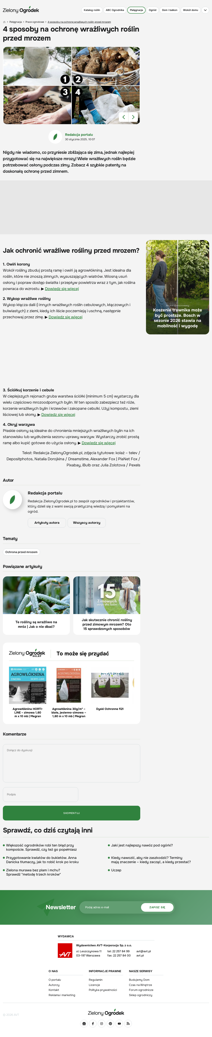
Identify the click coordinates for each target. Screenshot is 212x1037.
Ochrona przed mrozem (21, 552)
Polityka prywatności (103, 990)
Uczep (116, 870)
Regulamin (96, 980)
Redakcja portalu (79, 135)
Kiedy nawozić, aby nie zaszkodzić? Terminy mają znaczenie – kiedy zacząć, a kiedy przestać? (151, 860)
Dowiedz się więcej (62, 288)
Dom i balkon (169, 10)
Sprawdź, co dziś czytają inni (48, 830)
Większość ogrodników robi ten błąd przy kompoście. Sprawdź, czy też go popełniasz (41, 847)
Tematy (10, 538)
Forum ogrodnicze (141, 990)
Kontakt (54, 990)
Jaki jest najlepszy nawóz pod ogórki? (142, 845)
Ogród (152, 10)
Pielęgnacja (136, 10)
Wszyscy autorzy (86, 523)
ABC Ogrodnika (115, 10)
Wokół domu (190, 10)
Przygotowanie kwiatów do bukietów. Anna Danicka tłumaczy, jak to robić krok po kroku (42, 860)
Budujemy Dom (139, 980)
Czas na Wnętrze (140, 985)
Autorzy (54, 985)
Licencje (94, 985)
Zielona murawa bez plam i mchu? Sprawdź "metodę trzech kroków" (33, 872)
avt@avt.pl (143, 951)
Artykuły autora (47, 523)
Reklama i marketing (62, 995)
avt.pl (140, 955)
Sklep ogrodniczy (140, 995)
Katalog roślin (92, 10)
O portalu (55, 980)
